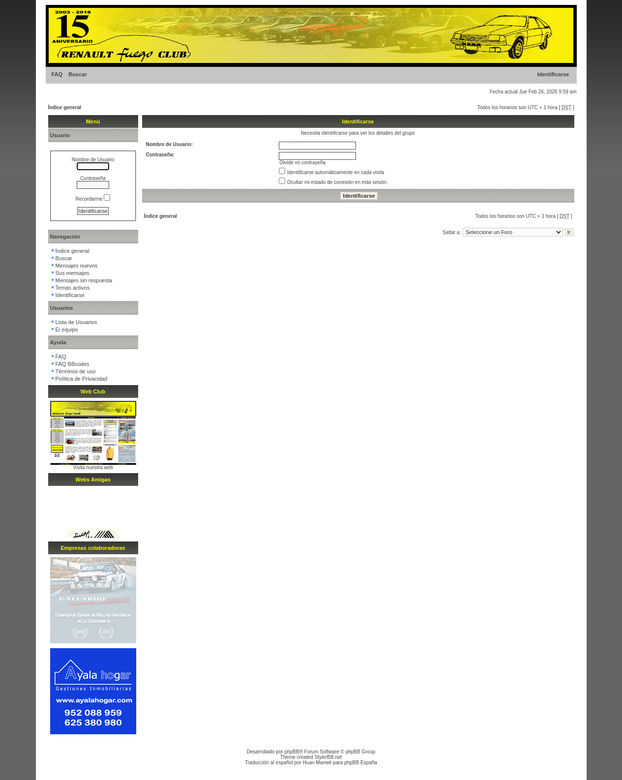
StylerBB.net (328, 757)
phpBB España (360, 762)
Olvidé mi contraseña (302, 162)
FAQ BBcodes (72, 364)
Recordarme (93, 199)
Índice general (64, 107)
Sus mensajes (72, 273)
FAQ (57, 74)
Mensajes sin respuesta (84, 280)
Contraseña (93, 178)
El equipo (67, 329)
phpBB (291, 751)
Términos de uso (76, 371)
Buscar (77, 74)
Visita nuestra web (93, 467)
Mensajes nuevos (77, 266)
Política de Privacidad (82, 379)
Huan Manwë (317, 762)
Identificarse (553, 74)
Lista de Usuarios (76, 322)
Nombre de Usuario (93, 159)
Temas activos (73, 288)
